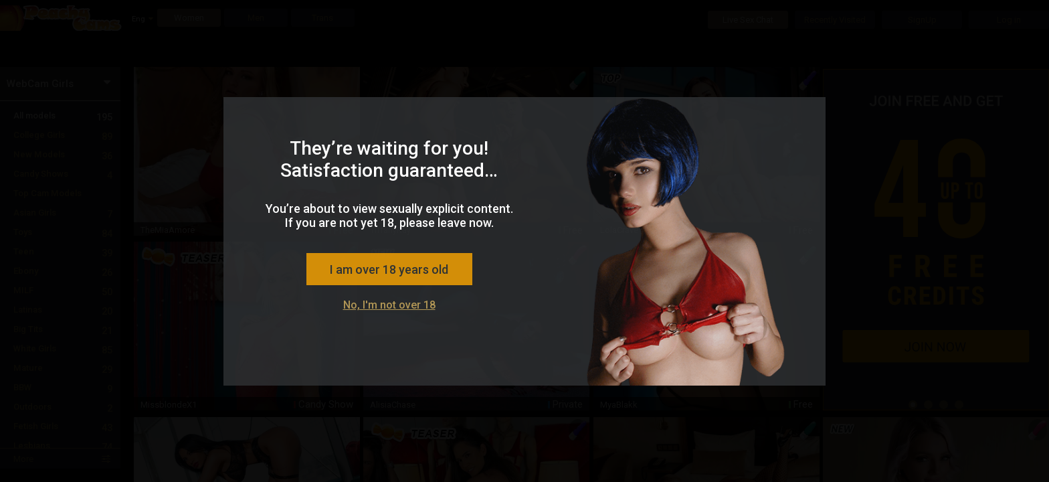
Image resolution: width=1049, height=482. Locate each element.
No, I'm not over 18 (389, 305)
